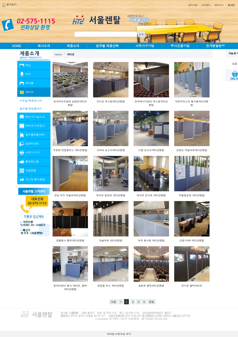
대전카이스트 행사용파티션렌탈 (191, 103)
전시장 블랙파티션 (191, 285)
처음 (113, 301)
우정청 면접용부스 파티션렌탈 (70, 150)
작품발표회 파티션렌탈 (192, 195)
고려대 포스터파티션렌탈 (110, 150)
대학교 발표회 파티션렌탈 (110, 195)
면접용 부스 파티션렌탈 (110, 285)
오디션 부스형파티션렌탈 (110, 101)
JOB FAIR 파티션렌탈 (192, 240)
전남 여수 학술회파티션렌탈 (70, 195)
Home (58, 54)
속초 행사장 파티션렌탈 (151, 240)
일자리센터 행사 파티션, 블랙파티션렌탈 (70, 287)
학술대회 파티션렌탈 (110, 240)
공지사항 (192, 5)
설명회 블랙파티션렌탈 (151, 285)
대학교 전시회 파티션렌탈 (151, 195)
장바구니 (219, 5)
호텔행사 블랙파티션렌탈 (70, 240)
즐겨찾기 (9, 4)
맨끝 (151, 301)
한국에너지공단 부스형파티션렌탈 (151, 103)
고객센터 (205, 5)
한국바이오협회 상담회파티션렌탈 (70, 103)
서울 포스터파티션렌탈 (151, 150)
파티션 (70, 54)
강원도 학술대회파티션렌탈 (191, 150)
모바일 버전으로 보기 (119, 334)
